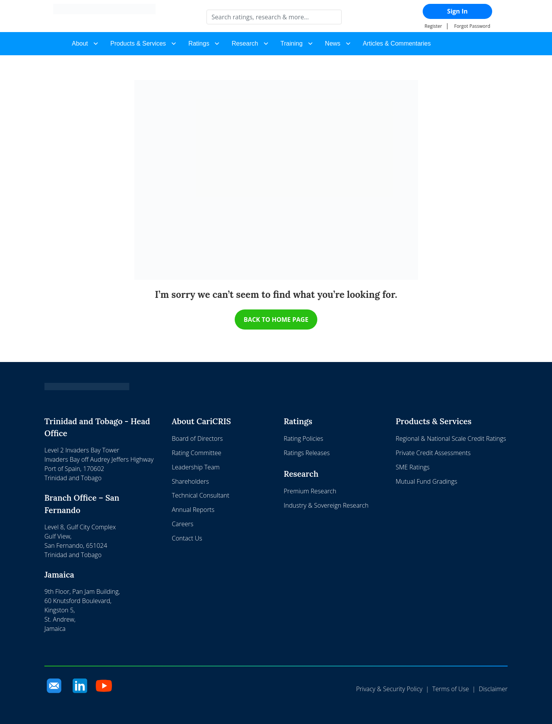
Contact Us (187, 538)
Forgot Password (472, 26)
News (332, 43)
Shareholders (190, 481)
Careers (182, 524)
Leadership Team (196, 467)
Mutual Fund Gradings (426, 481)
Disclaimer (493, 689)
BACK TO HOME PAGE (276, 319)
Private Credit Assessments (433, 453)
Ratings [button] (198, 43)
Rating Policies (303, 439)
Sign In (457, 11)
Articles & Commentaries (397, 43)
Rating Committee (196, 453)
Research (245, 43)
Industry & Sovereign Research (326, 505)
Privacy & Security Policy (389, 689)
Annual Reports (193, 510)
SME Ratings (413, 467)
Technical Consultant (200, 495)
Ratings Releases (307, 453)
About (80, 43)
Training (292, 43)
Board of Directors (197, 439)
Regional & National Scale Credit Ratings (451, 439)
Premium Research (310, 491)
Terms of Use (450, 689)
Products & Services (138, 43)
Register (433, 26)
